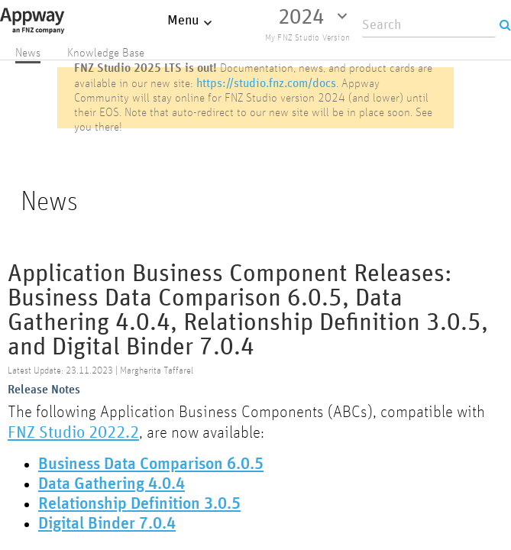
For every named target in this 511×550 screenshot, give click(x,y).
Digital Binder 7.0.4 (107, 524)
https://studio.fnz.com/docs (266, 83)
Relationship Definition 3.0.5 (139, 504)
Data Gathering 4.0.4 (111, 484)
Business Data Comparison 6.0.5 (151, 464)
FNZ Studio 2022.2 (73, 432)
